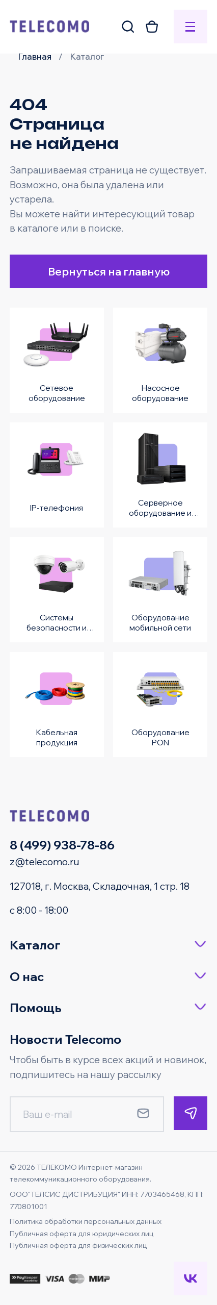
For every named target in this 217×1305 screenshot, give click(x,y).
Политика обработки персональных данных (85, 1221)
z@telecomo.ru (44, 862)
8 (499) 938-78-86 (62, 844)
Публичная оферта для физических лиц (78, 1245)
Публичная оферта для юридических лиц (81, 1233)
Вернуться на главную (109, 271)
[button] (108, 945)
